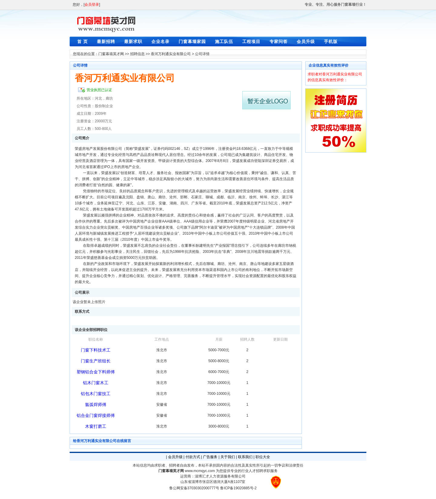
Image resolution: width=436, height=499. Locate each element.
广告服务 (210, 457)
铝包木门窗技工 (96, 393)
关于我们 (227, 457)
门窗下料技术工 (96, 350)
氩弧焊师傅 (95, 404)
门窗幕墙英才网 (111, 54)
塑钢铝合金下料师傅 (96, 371)
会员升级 (306, 41)
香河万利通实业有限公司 (171, 54)
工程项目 (251, 41)
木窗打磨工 (95, 426)
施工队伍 (224, 41)
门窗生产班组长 (96, 361)
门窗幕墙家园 (192, 41)
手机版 (331, 41)
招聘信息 (137, 54)
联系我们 (245, 457)
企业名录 (160, 41)
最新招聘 (106, 41)
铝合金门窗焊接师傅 (96, 415)
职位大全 (263, 457)
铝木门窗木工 (95, 382)
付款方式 (193, 457)
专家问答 (278, 41)
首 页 (82, 41)
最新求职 (133, 41)
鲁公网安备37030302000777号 (194, 488)
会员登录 (91, 4)
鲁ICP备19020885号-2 (238, 488)
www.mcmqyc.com (200, 471)
